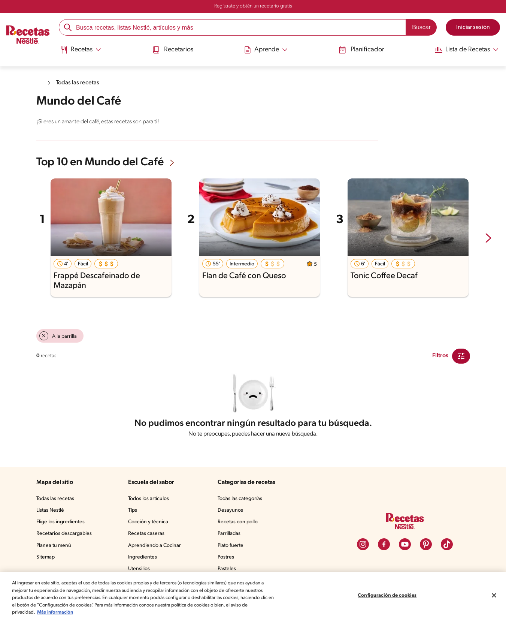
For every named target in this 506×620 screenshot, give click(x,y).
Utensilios (141, 571)
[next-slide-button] (488, 238)
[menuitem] (82, 52)
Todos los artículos (151, 500)
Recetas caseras (149, 535)
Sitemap (45, 559)
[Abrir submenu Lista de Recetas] (464, 50)
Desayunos (232, 512)
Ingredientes (144, 559)
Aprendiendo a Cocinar (156, 547)
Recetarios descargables (65, 535)
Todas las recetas (79, 82)
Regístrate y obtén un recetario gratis (253, 6)
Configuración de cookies (387, 595)
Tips (134, 512)
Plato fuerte (232, 547)
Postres (227, 559)
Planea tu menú (54, 547)
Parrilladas (231, 535)
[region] (253, 596)
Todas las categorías (243, 500)
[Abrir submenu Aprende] (265, 50)
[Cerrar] (494, 595)
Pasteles (229, 571)
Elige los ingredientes (61, 524)
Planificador (358, 50)
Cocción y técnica (150, 524)
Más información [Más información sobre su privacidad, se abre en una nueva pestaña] (80, 612)
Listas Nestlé (51, 512)
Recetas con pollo (239, 524)
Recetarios (173, 50)
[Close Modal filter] (461, 355)
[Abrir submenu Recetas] (82, 50)
